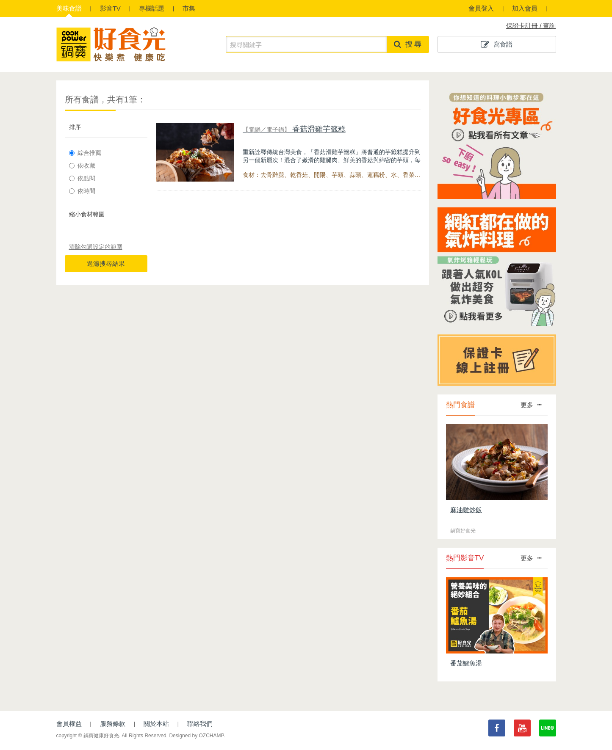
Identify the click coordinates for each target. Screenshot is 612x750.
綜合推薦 (85, 152)
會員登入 (481, 8)
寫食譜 (496, 44)
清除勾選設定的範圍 (95, 246)
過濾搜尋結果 (106, 263)
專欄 (151, 8)
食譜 (69, 8)
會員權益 (69, 723)
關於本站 (156, 723)
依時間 (82, 191)
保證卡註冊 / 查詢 (531, 25)
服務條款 (112, 723)
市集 (189, 8)
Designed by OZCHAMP (196, 736)
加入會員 (524, 8)
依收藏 (82, 165)
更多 (531, 404)
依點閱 (82, 178)
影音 (110, 8)
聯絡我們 (200, 723)
